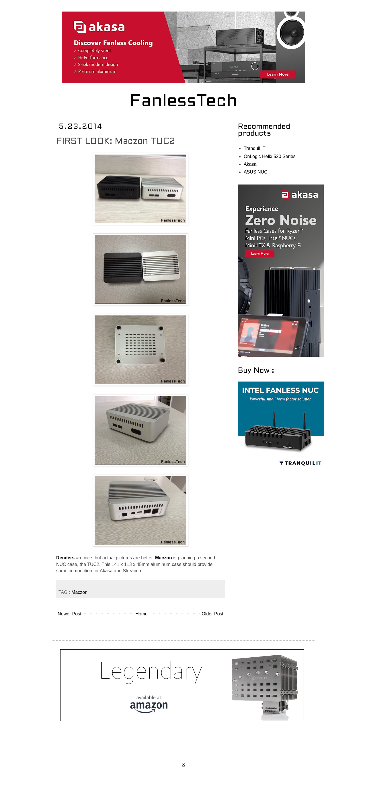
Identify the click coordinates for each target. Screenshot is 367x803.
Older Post (212, 613)
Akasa (250, 164)
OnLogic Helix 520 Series (270, 156)
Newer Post (69, 613)
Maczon (79, 592)
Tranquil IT (255, 148)
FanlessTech (183, 102)
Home (141, 613)
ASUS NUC (256, 172)
